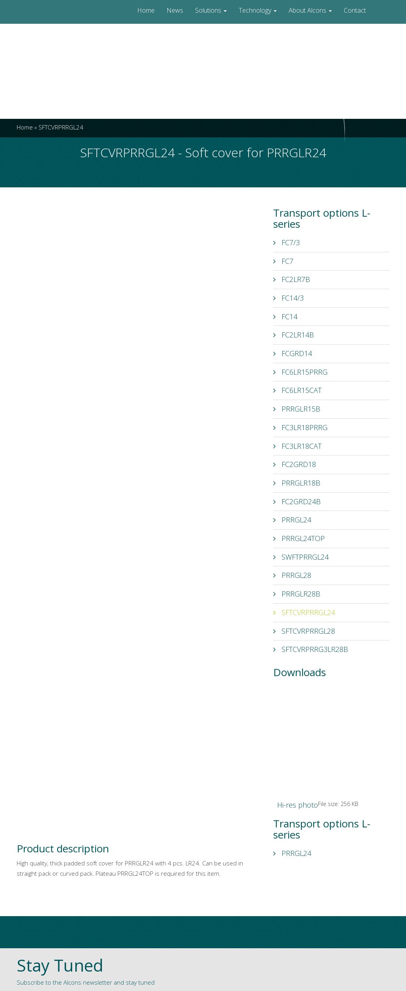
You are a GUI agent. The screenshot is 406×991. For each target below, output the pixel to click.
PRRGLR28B (296, 593)
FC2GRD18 (294, 464)
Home (146, 10)
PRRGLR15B (296, 409)
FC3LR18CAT (297, 446)
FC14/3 (288, 298)
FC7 (283, 261)
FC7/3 (286, 242)
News (175, 10)
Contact (355, 10)
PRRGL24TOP (299, 538)
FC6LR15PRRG (300, 372)
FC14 (285, 316)
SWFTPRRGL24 (301, 557)
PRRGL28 (292, 575)
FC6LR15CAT (297, 390)
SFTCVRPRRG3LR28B (310, 649)
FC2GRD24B (297, 501)
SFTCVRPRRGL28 (304, 631)
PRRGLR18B (296, 483)
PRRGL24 (292, 519)
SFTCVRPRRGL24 (304, 612)
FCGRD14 (292, 353)
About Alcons (310, 10)
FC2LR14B (293, 334)
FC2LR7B (291, 279)
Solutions (211, 10)
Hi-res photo (297, 805)
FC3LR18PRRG (300, 427)
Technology (258, 10)
